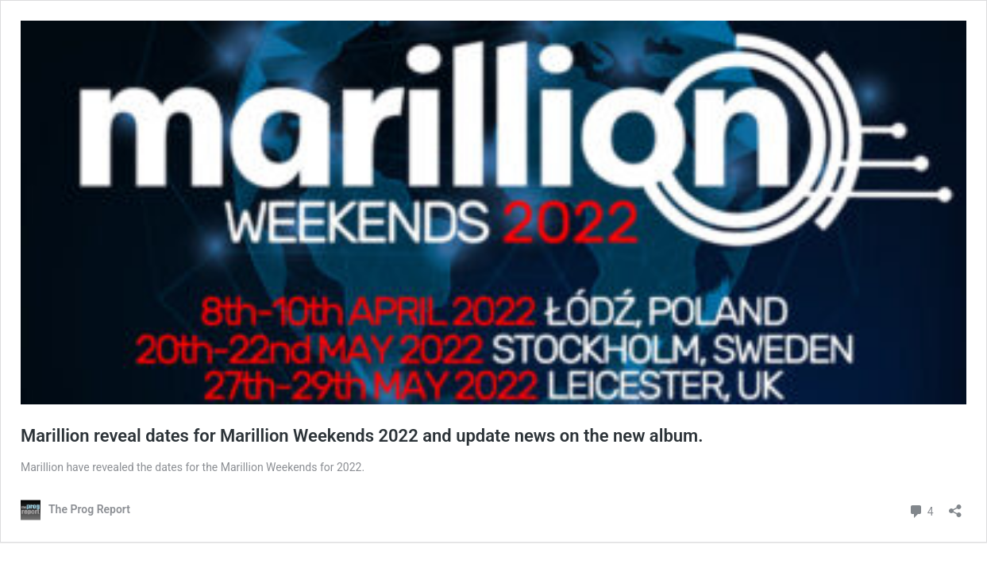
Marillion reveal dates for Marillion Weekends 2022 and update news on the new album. (362, 436)
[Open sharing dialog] (955, 505)
